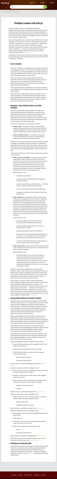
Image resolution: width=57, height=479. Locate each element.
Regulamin (36, 475)
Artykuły (42, 3)
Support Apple (40, 408)
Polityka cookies (28, 475)
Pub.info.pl (5, 3)
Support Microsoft (40, 436)
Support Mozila (41, 391)
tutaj (27, 287)
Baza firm (32, 3)
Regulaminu (26, 52)
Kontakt (52, 3)
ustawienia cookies (34, 440)
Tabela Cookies (33, 295)
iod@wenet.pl (30, 453)
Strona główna (4, 11)
